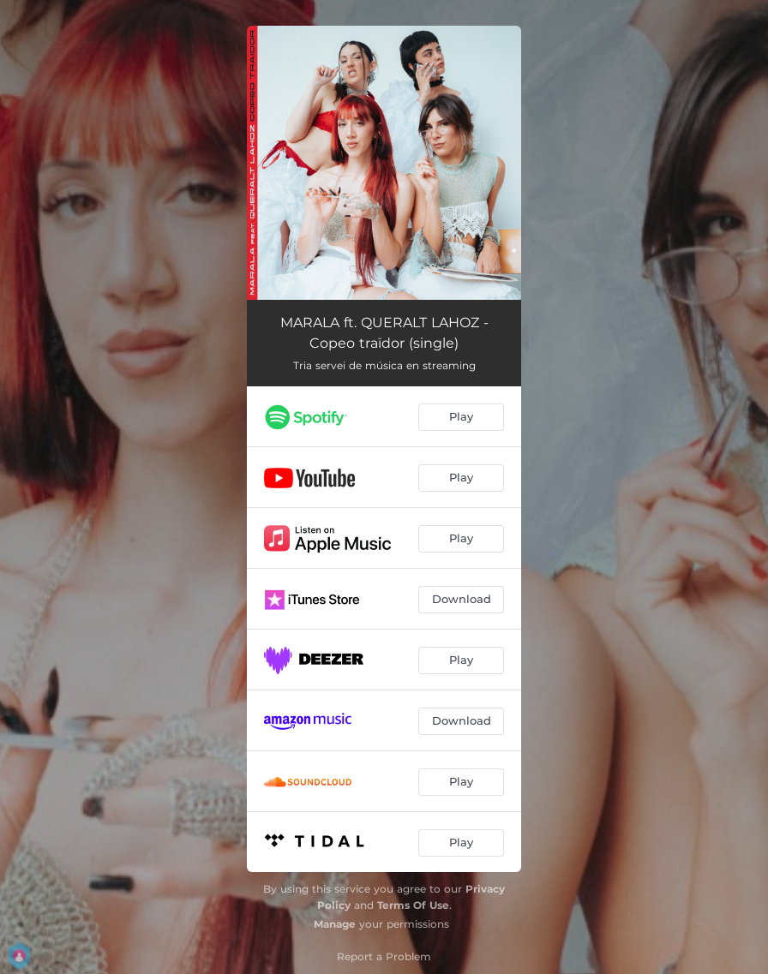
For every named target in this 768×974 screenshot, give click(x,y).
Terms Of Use (413, 905)
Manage (335, 923)
